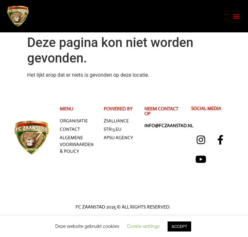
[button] (236, 16)
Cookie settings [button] (143, 226)
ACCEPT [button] (179, 226)
